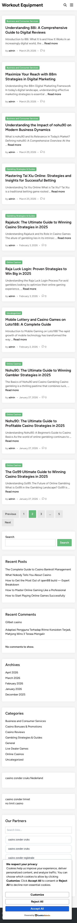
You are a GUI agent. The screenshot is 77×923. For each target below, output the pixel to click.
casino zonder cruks (19, 839)
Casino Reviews (15, 732)
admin (12, 50)
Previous (10, 514)
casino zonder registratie (21, 858)
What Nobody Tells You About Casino (28, 575)
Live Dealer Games (16, 748)
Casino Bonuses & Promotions (23, 726)
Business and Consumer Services (22, 21)
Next (8, 522)
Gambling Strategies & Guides (21, 169)
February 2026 (14, 683)
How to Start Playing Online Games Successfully (35, 595)
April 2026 (11, 672)
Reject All (37, 901)
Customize (37, 894)
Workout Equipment (22, 5)
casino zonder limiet (17, 799)
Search (9, 537)
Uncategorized (14, 313)
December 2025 (15, 694)
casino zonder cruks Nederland (24, 778)
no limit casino (14, 803)
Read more (51, 43)
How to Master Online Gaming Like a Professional (35, 590)
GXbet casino (13, 622)
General (10, 743)
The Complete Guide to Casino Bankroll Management (38, 569)
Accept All (37, 908)
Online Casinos (14, 262)
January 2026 (13, 689)
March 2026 (12, 678)
